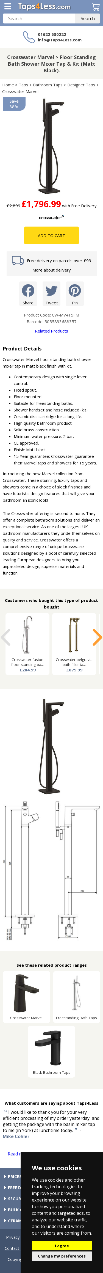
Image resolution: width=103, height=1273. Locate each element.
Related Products (51, 331)
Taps (23, 84)
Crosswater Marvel (20, 91)
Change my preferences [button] (62, 1256)
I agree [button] (62, 1245)
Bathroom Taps (48, 84)
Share (28, 293)
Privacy (13, 1237)
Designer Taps (81, 84)
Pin (75, 293)
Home (8, 84)
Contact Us (15, 1248)
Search (88, 18)
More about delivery (51, 270)
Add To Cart (51, 235)
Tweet (51, 293)
